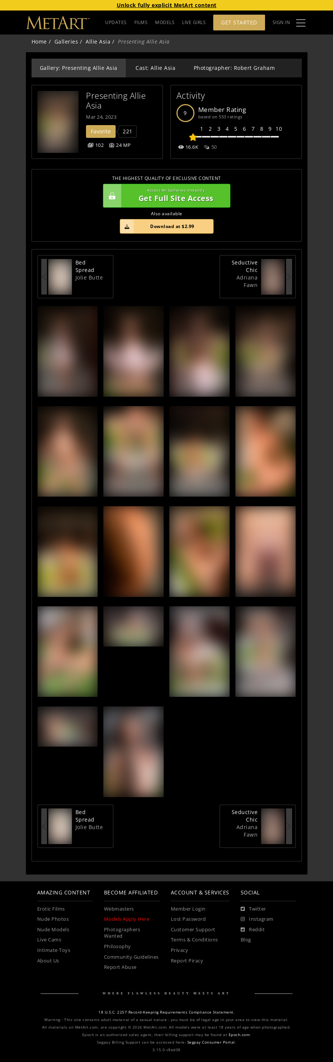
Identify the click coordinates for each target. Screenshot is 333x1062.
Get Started (239, 22)
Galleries (66, 41)
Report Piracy (187, 961)
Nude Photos (53, 919)
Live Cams (49, 940)
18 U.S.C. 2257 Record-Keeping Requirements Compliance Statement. (166, 1012)
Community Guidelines (131, 957)
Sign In (281, 22)
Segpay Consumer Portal (211, 1042)
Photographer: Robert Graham (234, 67)
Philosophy (117, 946)
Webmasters (119, 909)
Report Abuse (120, 967)
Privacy (179, 950)
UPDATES (116, 22)
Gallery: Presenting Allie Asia (79, 67)
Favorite (101, 131)
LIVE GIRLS (194, 22)
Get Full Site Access (164, 195)
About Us (48, 961)
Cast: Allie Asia (155, 67)
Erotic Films (51, 909)
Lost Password (188, 919)
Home (39, 41)
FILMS (141, 22)
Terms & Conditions (194, 940)
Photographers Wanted (122, 933)
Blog (246, 940)
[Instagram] (257, 919)
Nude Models (53, 929)
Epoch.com (239, 1034)
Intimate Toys (54, 950)
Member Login (188, 909)
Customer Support (193, 929)
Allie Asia (98, 41)
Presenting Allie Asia (117, 100)
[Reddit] (253, 929)
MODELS (165, 22)
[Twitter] (253, 909)
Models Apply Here (127, 919)
